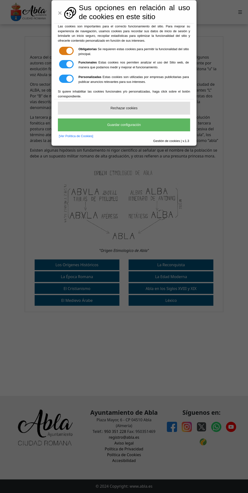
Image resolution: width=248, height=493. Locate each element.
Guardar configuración (124, 125)
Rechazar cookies (123, 108)
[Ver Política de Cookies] (76, 136)
